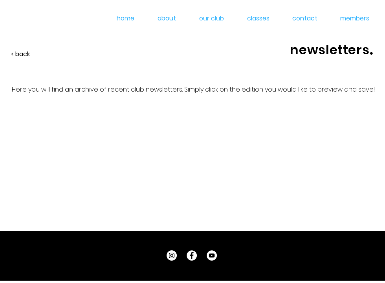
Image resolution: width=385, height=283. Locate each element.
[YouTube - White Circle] (212, 255)
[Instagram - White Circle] (172, 255)
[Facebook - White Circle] (192, 255)
